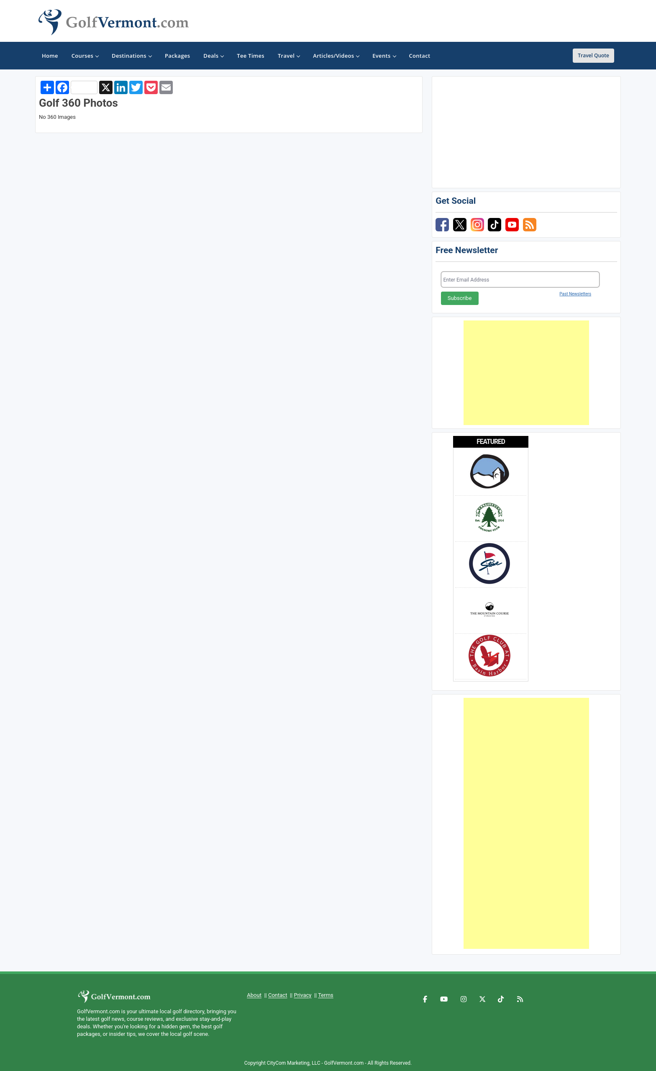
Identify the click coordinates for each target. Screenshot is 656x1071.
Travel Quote (593, 55)
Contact (277, 995)
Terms (325, 995)
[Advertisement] (526, 372)
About (254, 995)
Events (383, 55)
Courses (85, 55)
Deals (213, 55)
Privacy (302, 995)
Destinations (131, 55)
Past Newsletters (575, 294)
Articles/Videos (336, 55)
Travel (289, 55)
